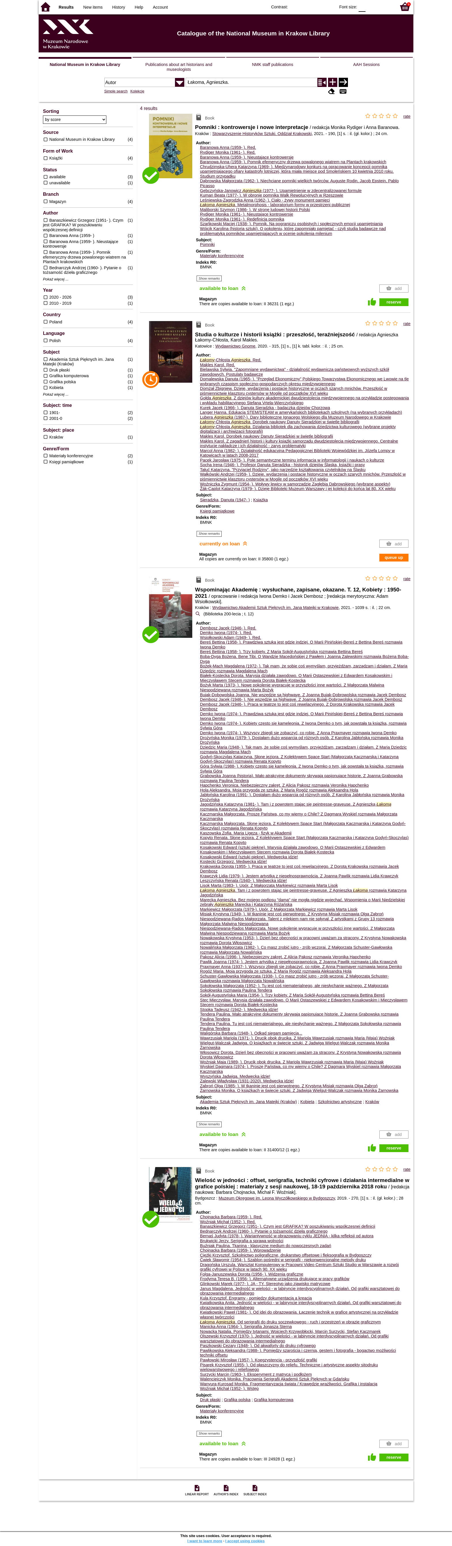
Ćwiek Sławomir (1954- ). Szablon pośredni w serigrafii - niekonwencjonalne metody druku (283, 1259)
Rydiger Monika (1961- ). (228, 152)
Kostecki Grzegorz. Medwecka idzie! (233, 861)
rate (406, 116)
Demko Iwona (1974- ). (226, 632)
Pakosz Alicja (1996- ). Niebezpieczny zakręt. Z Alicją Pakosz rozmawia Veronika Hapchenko (285, 957)
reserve (394, 302)
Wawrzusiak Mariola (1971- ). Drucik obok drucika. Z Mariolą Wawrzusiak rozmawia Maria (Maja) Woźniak (297, 1038)
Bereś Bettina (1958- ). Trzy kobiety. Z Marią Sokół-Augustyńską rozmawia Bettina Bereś (281, 651)
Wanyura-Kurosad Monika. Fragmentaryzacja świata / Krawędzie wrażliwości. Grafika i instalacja (288, 1384)
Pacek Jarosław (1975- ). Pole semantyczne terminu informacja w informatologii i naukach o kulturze (292, 460)
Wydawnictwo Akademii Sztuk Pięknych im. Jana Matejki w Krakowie (275, 607)
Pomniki (207, 244)
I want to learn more (204, 1541)
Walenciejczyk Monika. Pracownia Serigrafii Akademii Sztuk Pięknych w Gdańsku (274, 1379)
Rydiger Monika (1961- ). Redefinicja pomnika (242, 219)
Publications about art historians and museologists (178, 67)
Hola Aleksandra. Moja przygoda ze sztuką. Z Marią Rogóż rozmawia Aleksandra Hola (279, 790)
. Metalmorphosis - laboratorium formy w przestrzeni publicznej (275, 204)
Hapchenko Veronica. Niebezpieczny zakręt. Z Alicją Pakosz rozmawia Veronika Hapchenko (284, 785)
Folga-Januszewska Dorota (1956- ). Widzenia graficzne (251, 1274)
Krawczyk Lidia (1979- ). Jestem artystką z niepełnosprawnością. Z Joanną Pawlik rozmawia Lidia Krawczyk (299, 876)
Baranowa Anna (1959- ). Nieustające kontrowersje (247, 157)
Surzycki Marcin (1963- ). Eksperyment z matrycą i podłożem (256, 1374)
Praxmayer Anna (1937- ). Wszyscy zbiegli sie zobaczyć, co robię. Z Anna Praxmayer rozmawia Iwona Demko (301, 966)
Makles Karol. (217, 365)
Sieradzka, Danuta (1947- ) (225, 500)
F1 (372, 6)
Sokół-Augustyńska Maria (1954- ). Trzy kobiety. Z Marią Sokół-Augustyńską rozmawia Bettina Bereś (292, 995)
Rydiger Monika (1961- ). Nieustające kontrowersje (246, 214)
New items (93, 7)
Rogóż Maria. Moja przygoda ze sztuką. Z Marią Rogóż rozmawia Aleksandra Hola (275, 971)
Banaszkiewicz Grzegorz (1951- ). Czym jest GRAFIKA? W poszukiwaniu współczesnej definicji (287, 1226)
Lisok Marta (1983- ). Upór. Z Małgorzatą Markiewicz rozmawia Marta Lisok (269, 885)
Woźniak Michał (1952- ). (228, 1221)
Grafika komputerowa (273, 1399)
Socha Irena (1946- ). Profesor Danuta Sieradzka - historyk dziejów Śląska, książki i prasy (282, 464)
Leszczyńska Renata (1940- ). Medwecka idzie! (243, 880)
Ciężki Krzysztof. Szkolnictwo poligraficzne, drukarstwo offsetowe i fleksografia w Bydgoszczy (286, 1255)
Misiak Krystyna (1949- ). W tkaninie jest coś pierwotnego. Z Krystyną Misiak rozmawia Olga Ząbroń (292, 914)
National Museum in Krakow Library (85, 64)
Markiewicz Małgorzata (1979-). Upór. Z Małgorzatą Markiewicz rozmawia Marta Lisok (278, 909)
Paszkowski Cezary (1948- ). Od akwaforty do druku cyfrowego (258, 1345)
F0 (362, 6)
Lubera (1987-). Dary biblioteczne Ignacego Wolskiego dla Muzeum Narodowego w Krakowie (295, 417)
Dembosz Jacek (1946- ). (228, 628)
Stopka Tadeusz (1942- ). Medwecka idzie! (239, 1009)
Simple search (116, 91)
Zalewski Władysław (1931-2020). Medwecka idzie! (247, 1081)
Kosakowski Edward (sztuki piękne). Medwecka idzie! (249, 857)
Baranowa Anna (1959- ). (228, 147)
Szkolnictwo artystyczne (340, 1101)
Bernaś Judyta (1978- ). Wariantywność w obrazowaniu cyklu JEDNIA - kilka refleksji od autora (287, 1236)
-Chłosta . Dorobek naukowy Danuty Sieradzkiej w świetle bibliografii (279, 422)
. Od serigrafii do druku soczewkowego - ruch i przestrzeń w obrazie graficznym (290, 1322)
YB (318, 6)
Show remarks (209, 278)
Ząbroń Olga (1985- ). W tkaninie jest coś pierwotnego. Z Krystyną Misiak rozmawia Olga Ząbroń (289, 1086)
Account (160, 7)
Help (139, 7)
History (118, 7)
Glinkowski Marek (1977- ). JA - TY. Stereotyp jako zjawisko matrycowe (265, 1283)
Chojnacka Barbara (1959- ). (231, 1217)
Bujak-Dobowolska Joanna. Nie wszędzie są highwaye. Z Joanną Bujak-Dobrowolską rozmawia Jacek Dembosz (303, 695)
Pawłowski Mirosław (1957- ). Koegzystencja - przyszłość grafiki (258, 1360)
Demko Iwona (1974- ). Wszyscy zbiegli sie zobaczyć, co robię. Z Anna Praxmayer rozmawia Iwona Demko (298, 733)
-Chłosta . (230, 360)
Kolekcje (137, 91)
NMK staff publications (272, 64)
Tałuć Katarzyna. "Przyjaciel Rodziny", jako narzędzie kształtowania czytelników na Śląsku (283, 469)
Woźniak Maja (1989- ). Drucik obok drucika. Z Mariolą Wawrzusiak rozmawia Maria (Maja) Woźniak (292, 1062)
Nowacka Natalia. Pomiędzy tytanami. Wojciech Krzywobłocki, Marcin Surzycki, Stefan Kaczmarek (290, 1331)
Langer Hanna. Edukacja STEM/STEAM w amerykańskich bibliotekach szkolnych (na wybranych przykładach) (301, 412)
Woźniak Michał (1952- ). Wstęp (229, 1388)
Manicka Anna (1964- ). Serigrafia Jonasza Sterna (246, 1326)
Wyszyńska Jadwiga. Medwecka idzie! (235, 1076)
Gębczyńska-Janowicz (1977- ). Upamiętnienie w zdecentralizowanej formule (281, 190)
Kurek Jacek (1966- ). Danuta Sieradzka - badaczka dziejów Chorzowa (265, 407)
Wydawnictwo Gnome (235, 346)
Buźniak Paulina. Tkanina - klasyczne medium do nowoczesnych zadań (265, 1245)
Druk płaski (210, 1399)
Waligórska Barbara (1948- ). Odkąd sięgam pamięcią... (251, 1033)
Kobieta (307, 1101)
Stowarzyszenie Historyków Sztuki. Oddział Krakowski (262, 133)
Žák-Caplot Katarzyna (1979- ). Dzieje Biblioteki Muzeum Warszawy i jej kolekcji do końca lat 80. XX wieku (298, 488)
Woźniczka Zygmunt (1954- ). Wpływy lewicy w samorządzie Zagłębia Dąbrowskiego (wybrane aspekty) (295, 484)
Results (66, 7)
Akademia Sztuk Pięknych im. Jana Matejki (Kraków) (248, 1101)
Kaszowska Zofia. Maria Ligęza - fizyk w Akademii (246, 833)
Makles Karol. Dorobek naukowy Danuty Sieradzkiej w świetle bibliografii (266, 436)
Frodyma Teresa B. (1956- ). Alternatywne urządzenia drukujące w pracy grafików (274, 1278)
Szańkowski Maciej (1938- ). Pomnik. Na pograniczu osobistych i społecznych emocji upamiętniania (291, 223)
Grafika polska (237, 1399)
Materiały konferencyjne (222, 255)
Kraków (372, 1101)
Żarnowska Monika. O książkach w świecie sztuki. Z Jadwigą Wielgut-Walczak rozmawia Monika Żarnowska (299, 1090)
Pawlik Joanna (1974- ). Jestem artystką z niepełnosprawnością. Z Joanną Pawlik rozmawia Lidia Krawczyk (299, 961)
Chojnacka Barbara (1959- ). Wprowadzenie (240, 1250)
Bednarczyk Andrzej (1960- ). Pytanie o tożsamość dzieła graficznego (263, 1231)
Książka (260, 500)
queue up (394, 557)
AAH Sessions (366, 64)
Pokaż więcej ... (56, 279)
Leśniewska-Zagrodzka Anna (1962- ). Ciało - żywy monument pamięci (265, 200)
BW (306, 6)
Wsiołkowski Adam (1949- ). (230, 637)
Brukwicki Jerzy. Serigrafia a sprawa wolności (241, 1240)
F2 (385, 6)
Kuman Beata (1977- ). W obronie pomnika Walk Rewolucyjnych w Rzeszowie (271, 195)
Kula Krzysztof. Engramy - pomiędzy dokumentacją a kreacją (256, 1298)
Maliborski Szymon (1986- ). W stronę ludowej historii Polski (255, 209)
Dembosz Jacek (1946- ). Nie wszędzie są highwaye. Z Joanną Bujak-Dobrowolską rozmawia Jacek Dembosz (301, 699)
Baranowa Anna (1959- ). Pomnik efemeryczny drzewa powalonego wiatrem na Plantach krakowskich (293, 162)
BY (329, 6)
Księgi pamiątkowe (217, 511)
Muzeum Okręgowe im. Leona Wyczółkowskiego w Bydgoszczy (277, 1198)
